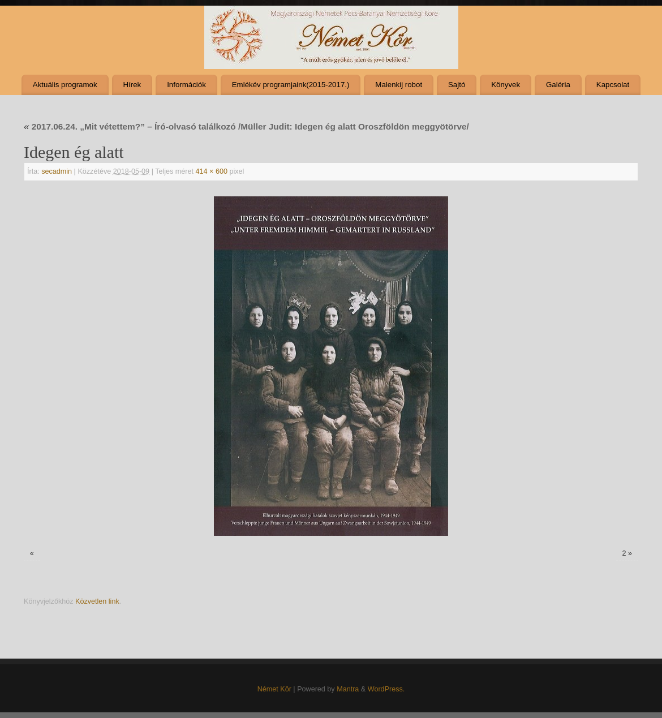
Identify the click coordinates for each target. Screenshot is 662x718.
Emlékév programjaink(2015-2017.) (291, 84)
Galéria (558, 84)
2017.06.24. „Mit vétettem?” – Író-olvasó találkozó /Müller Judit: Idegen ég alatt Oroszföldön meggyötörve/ (246, 126)
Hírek (132, 84)
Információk (186, 84)
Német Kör (274, 689)
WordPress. (386, 689)
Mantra (348, 689)
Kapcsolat (612, 84)
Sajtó (456, 84)
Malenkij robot (398, 84)
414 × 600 (211, 171)
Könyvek (505, 84)
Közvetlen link (97, 601)
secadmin (56, 171)
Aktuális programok (65, 84)
